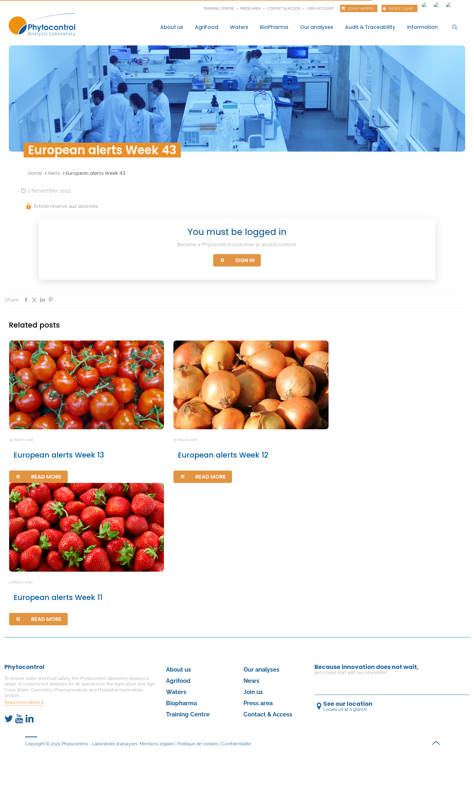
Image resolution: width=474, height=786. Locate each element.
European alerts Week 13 (59, 455)
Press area (250, 8)
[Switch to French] (424, 4)
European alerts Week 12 (223, 455)
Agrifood (178, 680)
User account (320, 8)
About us (178, 669)
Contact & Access (284, 8)
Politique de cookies (198, 743)
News (251, 680)
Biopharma (181, 703)
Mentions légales (157, 743)
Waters (176, 691)
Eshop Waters (360, 9)
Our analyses (261, 669)
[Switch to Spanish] (437, 4)
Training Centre (188, 714)
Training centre (218, 8)
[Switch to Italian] (449, 4)
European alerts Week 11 (58, 597)
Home (35, 173)
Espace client (401, 9)
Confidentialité (236, 743)
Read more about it (24, 702)
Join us (253, 691)
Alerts (54, 173)
